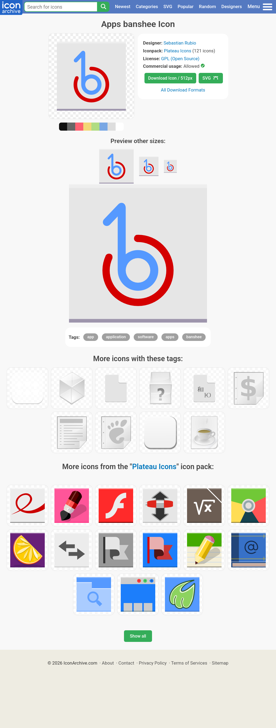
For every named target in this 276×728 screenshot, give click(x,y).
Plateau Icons (177, 50)
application (116, 336)
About (108, 663)
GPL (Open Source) (180, 58)
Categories (147, 6)
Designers (231, 6)
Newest (122, 6)
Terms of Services (189, 663)
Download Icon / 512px (170, 78)
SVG (167, 6)
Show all (138, 636)
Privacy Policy (153, 663)
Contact (126, 663)
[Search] (103, 7)
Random (207, 6)
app (90, 336)
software (146, 336)
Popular (186, 6)
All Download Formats (183, 90)
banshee (194, 336)
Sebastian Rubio (180, 43)
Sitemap (220, 663)
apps (169, 336)
